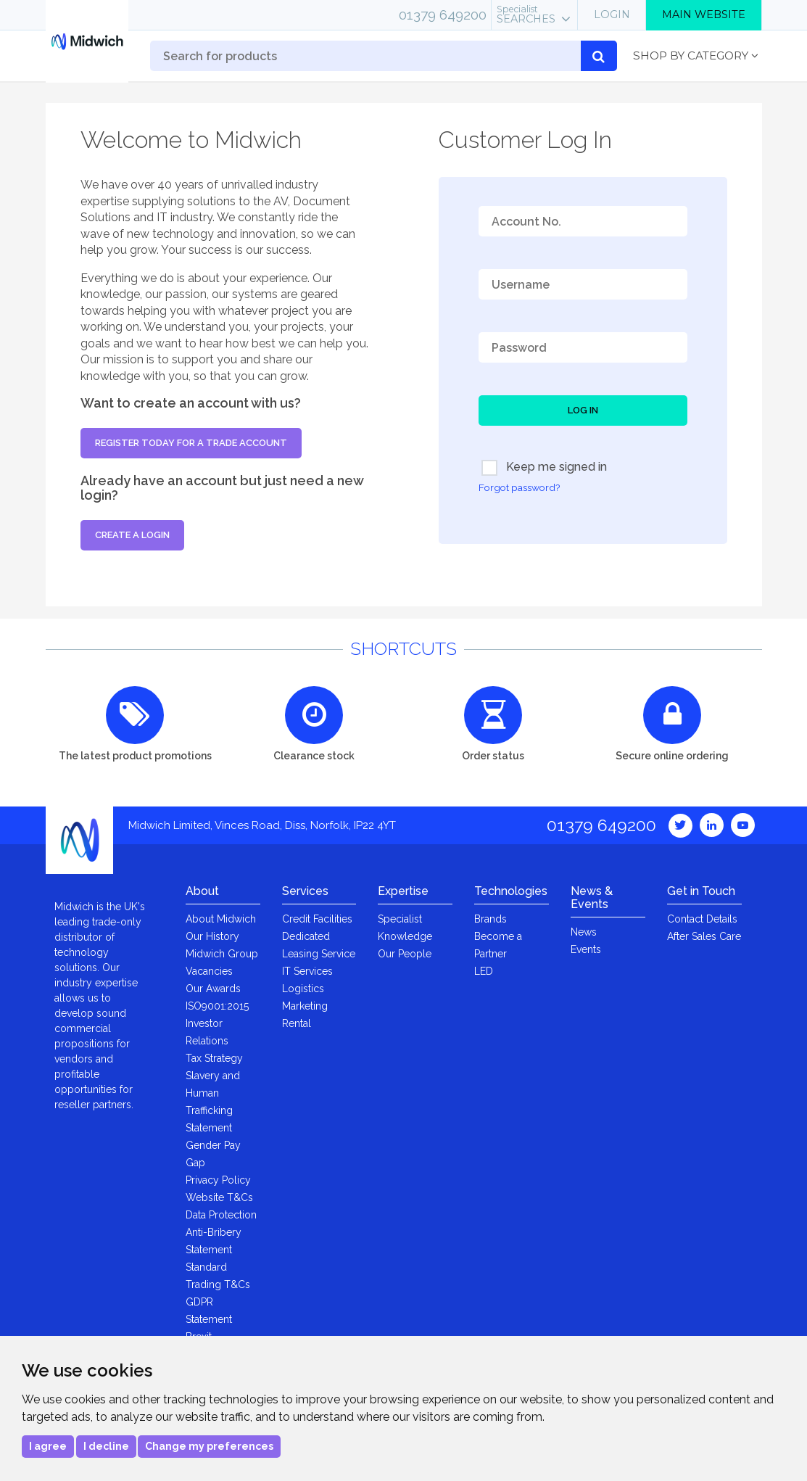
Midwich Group (222, 954)
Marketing (305, 1006)
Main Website (703, 14)
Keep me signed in (544, 468)
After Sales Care (704, 936)
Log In (583, 410)
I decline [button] (106, 1446)
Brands (490, 919)
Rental (296, 1023)
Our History (212, 936)
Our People (404, 954)
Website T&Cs (219, 1197)
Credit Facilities (317, 919)
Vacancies (209, 971)
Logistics (303, 988)
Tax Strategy (214, 1058)
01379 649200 (443, 14)
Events (586, 949)
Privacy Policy (218, 1180)
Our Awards (213, 988)
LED (483, 971)
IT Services (307, 971)
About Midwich (221, 919)
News (584, 932)
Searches (526, 14)
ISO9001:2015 (217, 1006)
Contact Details (702, 919)
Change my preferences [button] (209, 1446)
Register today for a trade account (191, 442)
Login (612, 14)
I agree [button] (48, 1446)
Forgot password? (519, 487)
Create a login (132, 534)
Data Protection (221, 1215)
